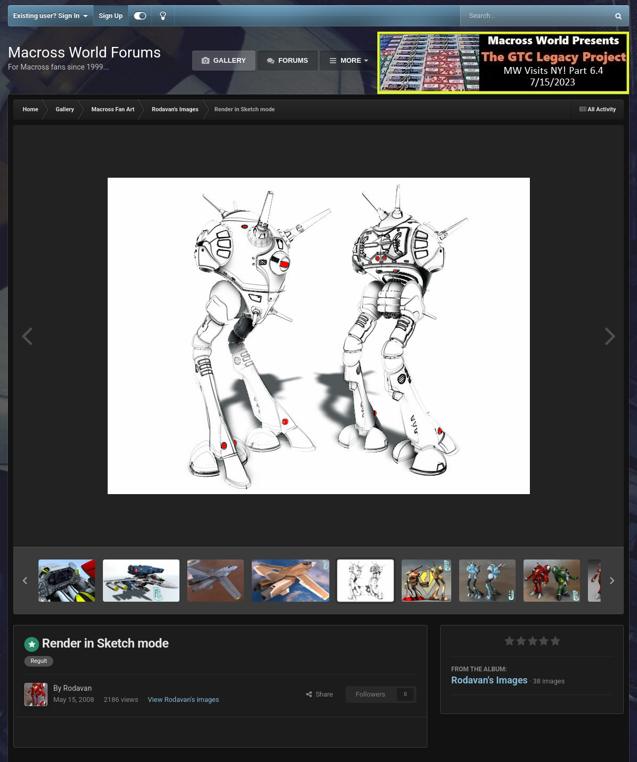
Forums (292, 60)
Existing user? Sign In (50, 15)
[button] (24, 580)
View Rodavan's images (183, 699)
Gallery (229, 60)
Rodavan (77, 688)
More (351, 60)
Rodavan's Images (489, 680)
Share (319, 694)
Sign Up (110, 16)
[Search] (508, 15)
